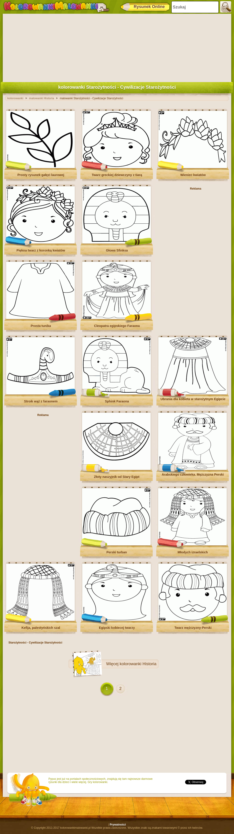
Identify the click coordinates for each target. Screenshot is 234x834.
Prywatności (118, 824)
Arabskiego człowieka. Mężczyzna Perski (193, 474)
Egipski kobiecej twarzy (117, 628)
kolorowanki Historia (138, 664)
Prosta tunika (41, 326)
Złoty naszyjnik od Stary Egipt (116, 477)
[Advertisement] (117, 47)
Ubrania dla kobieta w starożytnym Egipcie (193, 399)
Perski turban (116, 552)
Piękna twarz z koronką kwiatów (40, 250)
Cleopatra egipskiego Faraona (117, 326)
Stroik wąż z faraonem (41, 401)
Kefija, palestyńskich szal (40, 628)
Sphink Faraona (117, 401)
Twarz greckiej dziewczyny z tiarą (117, 175)
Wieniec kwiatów (193, 175)
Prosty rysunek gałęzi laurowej (40, 175)
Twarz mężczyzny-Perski (192, 628)
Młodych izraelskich (193, 552)
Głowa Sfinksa (117, 250)
